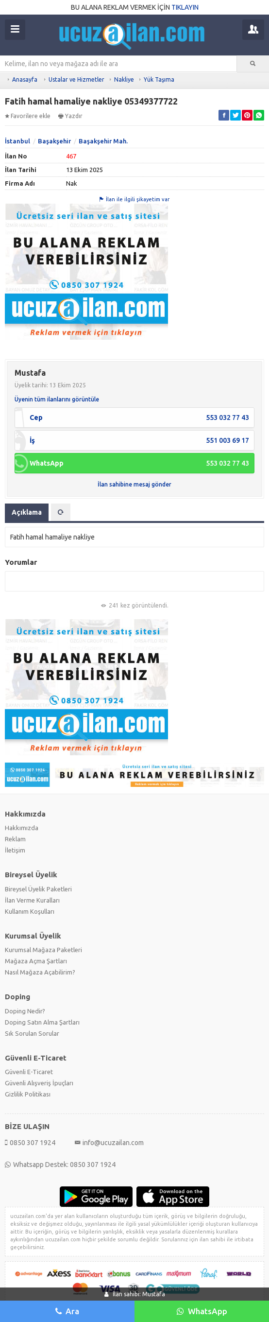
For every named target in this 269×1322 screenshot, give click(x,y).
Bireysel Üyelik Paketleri (38, 889)
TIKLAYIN (185, 7)
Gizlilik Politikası (27, 1094)
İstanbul (17, 141)
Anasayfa (24, 79)
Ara (67, 1311)
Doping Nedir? (25, 1011)
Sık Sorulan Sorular (32, 1033)
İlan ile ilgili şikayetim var (134, 199)
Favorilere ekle (27, 116)
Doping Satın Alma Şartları (42, 1022)
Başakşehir (54, 141)
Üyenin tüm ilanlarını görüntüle (57, 399)
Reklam (15, 838)
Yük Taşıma (159, 79)
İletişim (15, 850)
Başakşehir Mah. (103, 141)
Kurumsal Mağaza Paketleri (43, 949)
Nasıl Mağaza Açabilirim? (40, 972)
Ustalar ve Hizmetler (76, 79)
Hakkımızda (21, 827)
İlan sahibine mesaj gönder (134, 484)
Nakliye (124, 79)
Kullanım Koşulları (29, 911)
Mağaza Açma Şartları (36, 960)
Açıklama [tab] (27, 512)
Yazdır (70, 116)
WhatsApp (202, 1311)
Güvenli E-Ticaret (29, 1071)
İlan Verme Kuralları (32, 900)
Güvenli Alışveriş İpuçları (39, 1082)
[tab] (60, 512)
